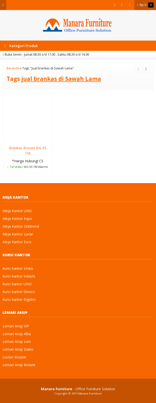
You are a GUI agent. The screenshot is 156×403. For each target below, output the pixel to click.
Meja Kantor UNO (17, 210)
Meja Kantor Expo (17, 218)
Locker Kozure (14, 357)
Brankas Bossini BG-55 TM (27, 151)
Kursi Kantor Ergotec (19, 299)
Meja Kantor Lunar (18, 234)
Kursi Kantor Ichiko (18, 268)
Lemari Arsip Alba (17, 333)
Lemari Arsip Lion (17, 341)
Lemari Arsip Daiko (18, 349)
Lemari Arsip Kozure (19, 364)
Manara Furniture (90, 393)
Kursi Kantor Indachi (19, 276)
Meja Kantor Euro (17, 241)
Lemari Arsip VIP (16, 326)
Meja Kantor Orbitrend (21, 226)
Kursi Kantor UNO (17, 284)
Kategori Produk (21, 45)
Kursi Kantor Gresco (19, 291)
